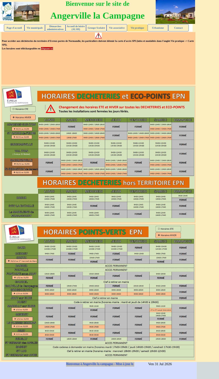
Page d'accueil (14, 27)
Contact (178, 27)
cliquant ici (47, 48)
